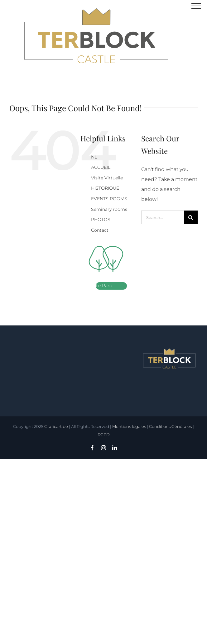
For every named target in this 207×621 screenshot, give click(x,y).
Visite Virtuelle (107, 178)
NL (94, 157)
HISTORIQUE (105, 188)
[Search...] (162, 217)
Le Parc (104, 285)
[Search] (191, 217)
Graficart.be (56, 426)
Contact (99, 230)
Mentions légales (129, 426)
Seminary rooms (109, 209)
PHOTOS (100, 219)
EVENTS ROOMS (109, 198)
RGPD (104, 434)
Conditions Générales (170, 426)
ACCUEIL (100, 167)
